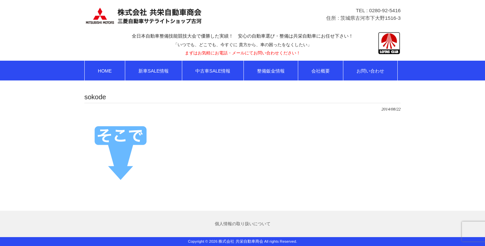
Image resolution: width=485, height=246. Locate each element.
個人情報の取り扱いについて (243, 223)
